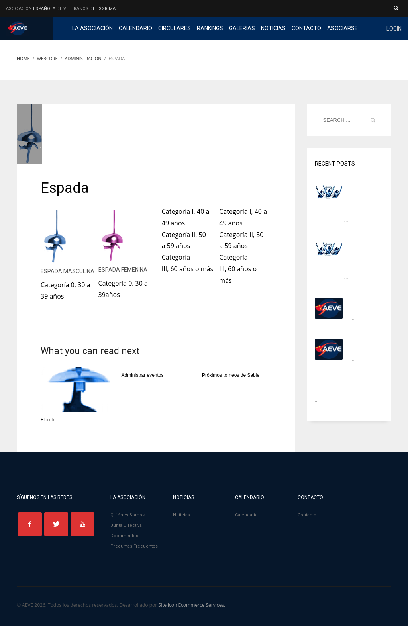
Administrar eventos (143, 375)
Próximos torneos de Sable (230, 375)
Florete (48, 420)
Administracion (146, 145)
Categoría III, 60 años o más (238, 269)
